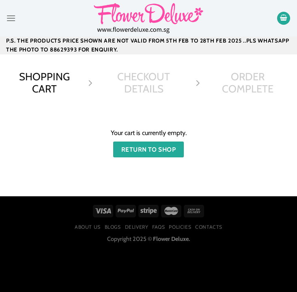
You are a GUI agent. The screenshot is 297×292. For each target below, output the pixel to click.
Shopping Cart (44, 83)
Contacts (208, 227)
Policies (180, 227)
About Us (88, 227)
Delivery (136, 227)
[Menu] (11, 18)
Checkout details (143, 83)
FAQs (158, 227)
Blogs (113, 227)
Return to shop (148, 149)
